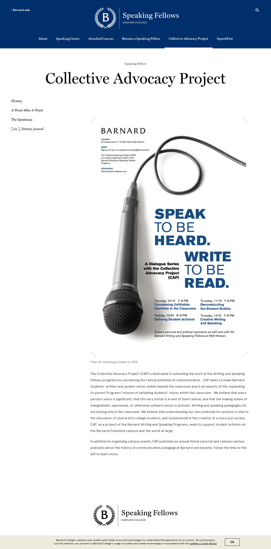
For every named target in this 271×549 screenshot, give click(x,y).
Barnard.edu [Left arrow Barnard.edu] (20, 10)
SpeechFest (225, 38)
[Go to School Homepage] (137, 18)
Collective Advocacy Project (188, 38)
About (42, 38)
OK (232, 542)
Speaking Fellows (136, 64)
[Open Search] (257, 10)
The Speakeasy (21, 119)
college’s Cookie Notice (203, 543)
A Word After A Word (27, 110)
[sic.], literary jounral (27, 129)
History (16, 101)
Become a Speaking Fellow (141, 38)
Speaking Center (68, 38)
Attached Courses (100, 38)
